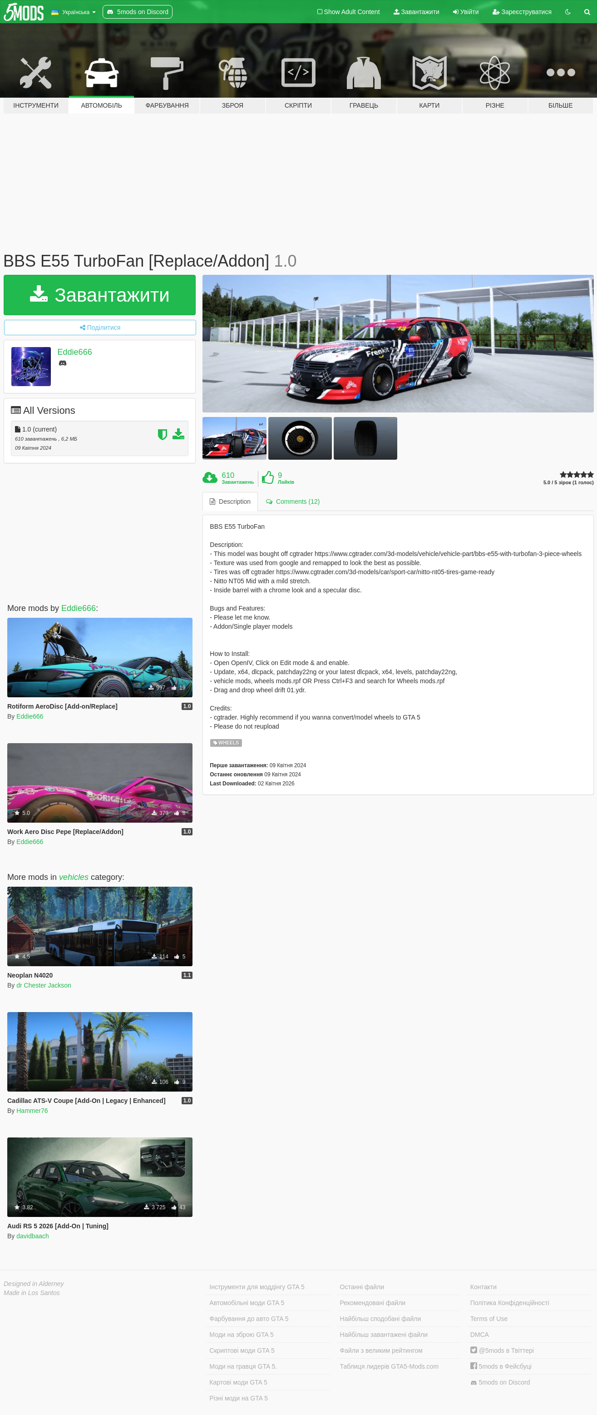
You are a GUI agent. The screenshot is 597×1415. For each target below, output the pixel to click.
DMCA (479, 1334)
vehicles (74, 877)
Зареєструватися (522, 11)
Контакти (483, 1287)
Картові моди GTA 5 (238, 1382)
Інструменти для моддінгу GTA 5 (257, 1287)
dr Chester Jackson (43, 985)
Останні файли (362, 1287)
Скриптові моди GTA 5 (242, 1350)
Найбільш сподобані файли (380, 1318)
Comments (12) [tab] (293, 501)
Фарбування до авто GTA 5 (248, 1318)
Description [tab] (230, 501)
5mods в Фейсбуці (501, 1366)
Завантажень (238, 482)
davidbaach (32, 1236)
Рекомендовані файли (373, 1302)
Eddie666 (75, 352)
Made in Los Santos (32, 1292)
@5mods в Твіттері (502, 1350)
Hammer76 (32, 1110)
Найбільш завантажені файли (384, 1334)
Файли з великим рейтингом (381, 1350)
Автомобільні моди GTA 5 (246, 1302)
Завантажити (416, 11)
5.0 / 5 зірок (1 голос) (568, 482)
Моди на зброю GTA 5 (241, 1334)
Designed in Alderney (34, 1283)
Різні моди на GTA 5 (238, 1398)
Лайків (286, 482)
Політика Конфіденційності (509, 1302)
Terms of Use (489, 1318)
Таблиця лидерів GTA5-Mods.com (389, 1366)
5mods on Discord (500, 1382)
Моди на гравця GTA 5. (243, 1366)
